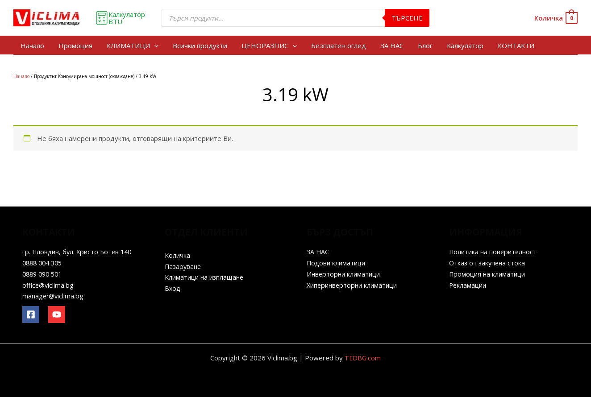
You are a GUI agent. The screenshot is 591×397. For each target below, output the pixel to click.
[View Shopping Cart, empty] (555, 18)
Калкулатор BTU (120, 18)
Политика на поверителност (495, 251)
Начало (32, 45)
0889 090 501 (44, 273)
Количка (178, 255)
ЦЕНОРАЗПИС (269, 45)
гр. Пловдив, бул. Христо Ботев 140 (79, 251)
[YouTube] (56, 314)
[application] (154, 45)
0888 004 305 (44, 262)
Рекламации (468, 285)
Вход (173, 288)
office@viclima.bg (48, 285)
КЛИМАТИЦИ (132, 45)
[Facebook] (30, 314)
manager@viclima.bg (53, 295)
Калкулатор (465, 45)
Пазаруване (184, 266)
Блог (425, 45)
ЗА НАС (392, 45)
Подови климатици (338, 262)
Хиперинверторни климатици (354, 285)
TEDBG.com (362, 357)
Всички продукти (200, 45)
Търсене (407, 17)
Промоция (75, 45)
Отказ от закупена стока (488, 262)
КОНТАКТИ (516, 45)
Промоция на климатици (489, 273)
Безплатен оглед (338, 45)
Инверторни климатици (345, 273)
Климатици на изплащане (206, 277)
